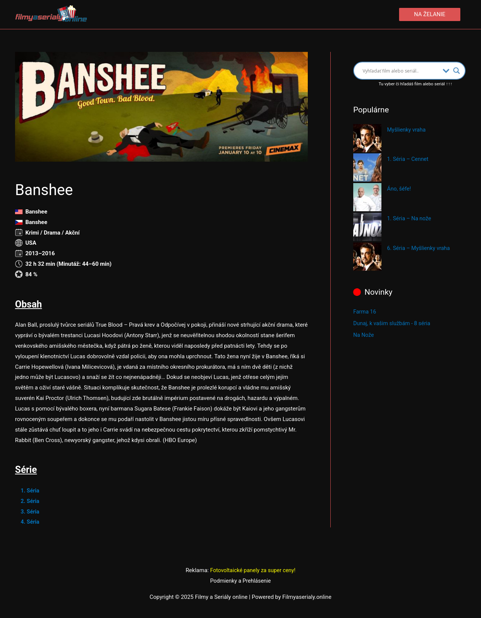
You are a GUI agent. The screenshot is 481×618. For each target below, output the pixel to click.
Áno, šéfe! (399, 189)
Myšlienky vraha (407, 130)
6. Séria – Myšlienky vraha (419, 248)
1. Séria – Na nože (410, 218)
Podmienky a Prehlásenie (240, 581)
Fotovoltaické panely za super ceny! (253, 570)
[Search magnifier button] (456, 71)
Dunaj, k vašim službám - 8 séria (393, 323)
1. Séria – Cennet (408, 159)
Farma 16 (365, 312)
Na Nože (364, 334)
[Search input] (401, 71)
